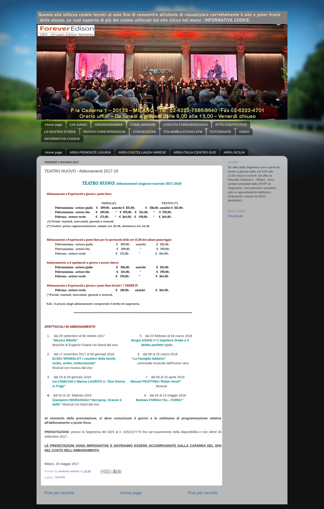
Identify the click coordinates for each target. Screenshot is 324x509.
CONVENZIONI (144, 131)
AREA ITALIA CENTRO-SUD (195, 152)
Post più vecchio (203, 492)
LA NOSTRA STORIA (60, 131)
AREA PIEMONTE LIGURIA (90, 152)
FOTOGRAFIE (220, 131)
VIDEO (244, 131)
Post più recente (59, 492)
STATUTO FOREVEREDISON (185, 124)
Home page (53, 124)
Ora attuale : (236, 216)
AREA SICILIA (234, 152)
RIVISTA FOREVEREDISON (104, 131)
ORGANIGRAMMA (109, 124)
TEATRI (60, 477)
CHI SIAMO (78, 124)
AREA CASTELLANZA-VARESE (142, 152)
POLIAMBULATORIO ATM (183, 131)
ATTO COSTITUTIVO (231, 124)
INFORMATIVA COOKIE (62, 139)
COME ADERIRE (143, 124)
